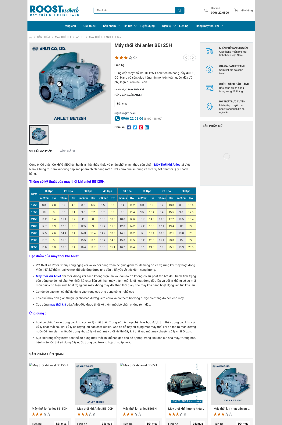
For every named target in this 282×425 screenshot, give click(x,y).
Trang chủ (69, 26)
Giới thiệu (90, 26)
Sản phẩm (109, 26)
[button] (236, 10)
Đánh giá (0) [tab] (67, 153)
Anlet (138, 95)
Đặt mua (122, 103)
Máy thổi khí (136, 89)
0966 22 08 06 (132, 119)
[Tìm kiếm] (179, 10)
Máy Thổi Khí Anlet (167, 167)
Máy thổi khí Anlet (48, 278)
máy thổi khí (57, 307)
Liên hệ (183, 26)
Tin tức (127, 26)
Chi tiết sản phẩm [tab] (40, 153)
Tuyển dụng (147, 26)
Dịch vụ (167, 26)
